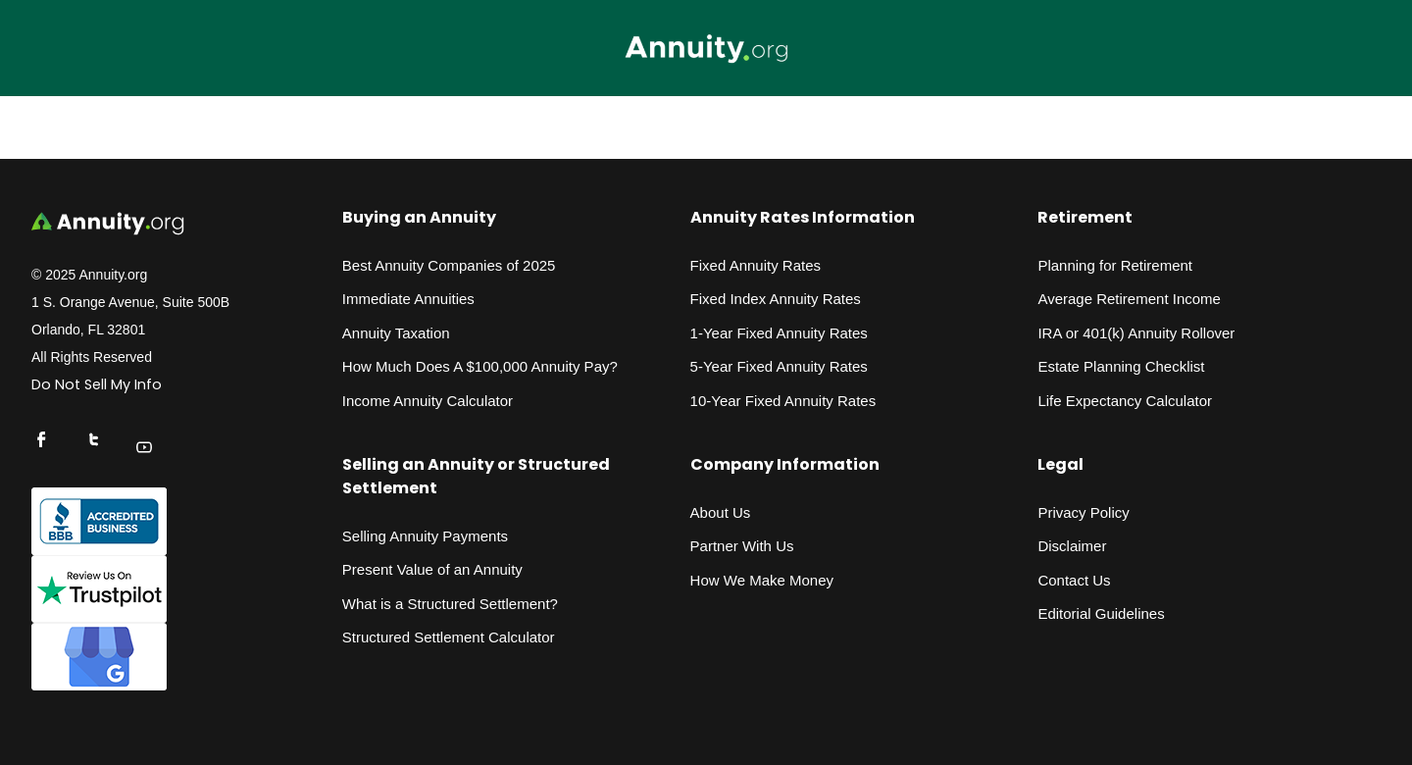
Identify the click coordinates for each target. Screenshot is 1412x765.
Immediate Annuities (408, 298)
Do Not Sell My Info (96, 384)
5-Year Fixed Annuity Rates (779, 366)
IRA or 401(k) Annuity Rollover (1136, 333)
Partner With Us (742, 545)
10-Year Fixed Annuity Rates (783, 400)
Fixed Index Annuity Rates (775, 298)
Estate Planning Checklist (1120, 366)
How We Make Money (761, 580)
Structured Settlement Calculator (448, 637)
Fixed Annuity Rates (755, 265)
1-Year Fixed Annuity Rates (779, 333)
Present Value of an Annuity (432, 569)
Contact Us (1073, 580)
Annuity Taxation (396, 333)
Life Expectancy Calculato (1122, 400)
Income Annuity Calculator (427, 400)
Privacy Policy (1083, 512)
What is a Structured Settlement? (450, 603)
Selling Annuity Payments (425, 536)
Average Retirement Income (1128, 298)
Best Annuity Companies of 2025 (449, 265)
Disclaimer (1071, 545)
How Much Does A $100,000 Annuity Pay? (480, 366)
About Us (720, 512)
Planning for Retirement (1114, 265)
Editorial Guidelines (1100, 613)
